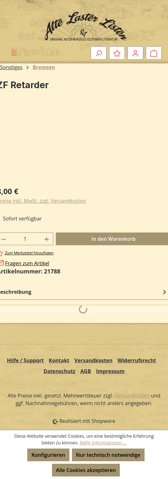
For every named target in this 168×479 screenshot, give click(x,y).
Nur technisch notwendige (108, 454)
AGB (86, 371)
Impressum (110, 371)
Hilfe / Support (25, 360)
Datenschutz (59, 371)
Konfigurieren (48, 454)
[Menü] (14, 52)
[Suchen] (98, 53)
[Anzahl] (25, 239)
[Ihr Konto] (135, 53)
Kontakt (59, 360)
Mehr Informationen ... (103, 443)
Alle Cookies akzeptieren (86, 470)
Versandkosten (93, 360)
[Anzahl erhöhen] (47, 239)
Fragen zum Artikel (27, 263)
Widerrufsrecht (137, 360)
